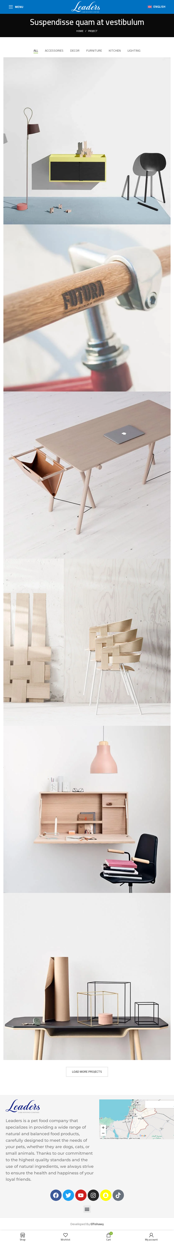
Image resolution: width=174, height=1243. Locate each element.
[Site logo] (85, 7)
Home (79, 31)
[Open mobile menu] (16, 6)
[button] (87, 1209)
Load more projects (87, 1071)
